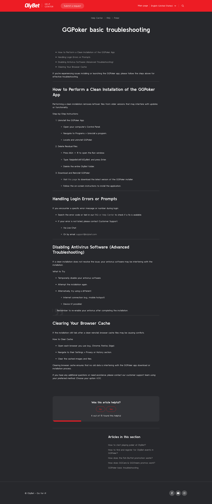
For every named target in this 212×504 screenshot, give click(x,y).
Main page (143, 5)
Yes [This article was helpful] (111, 408)
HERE (98, 377)
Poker (116, 18)
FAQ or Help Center (104, 214)
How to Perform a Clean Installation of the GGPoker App (86, 52)
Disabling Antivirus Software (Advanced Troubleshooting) (85, 62)
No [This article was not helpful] (100, 408)
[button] (164, 6)
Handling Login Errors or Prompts (74, 57)
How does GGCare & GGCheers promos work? (131, 462)
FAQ (108, 18)
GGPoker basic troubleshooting (123, 467)
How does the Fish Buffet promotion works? (130, 457)
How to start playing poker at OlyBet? (127, 444)
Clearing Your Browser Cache (72, 67)
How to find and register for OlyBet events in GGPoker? (130, 451)
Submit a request (72, 6)
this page (72, 179)
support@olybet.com (86, 233)
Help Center (97, 18)
